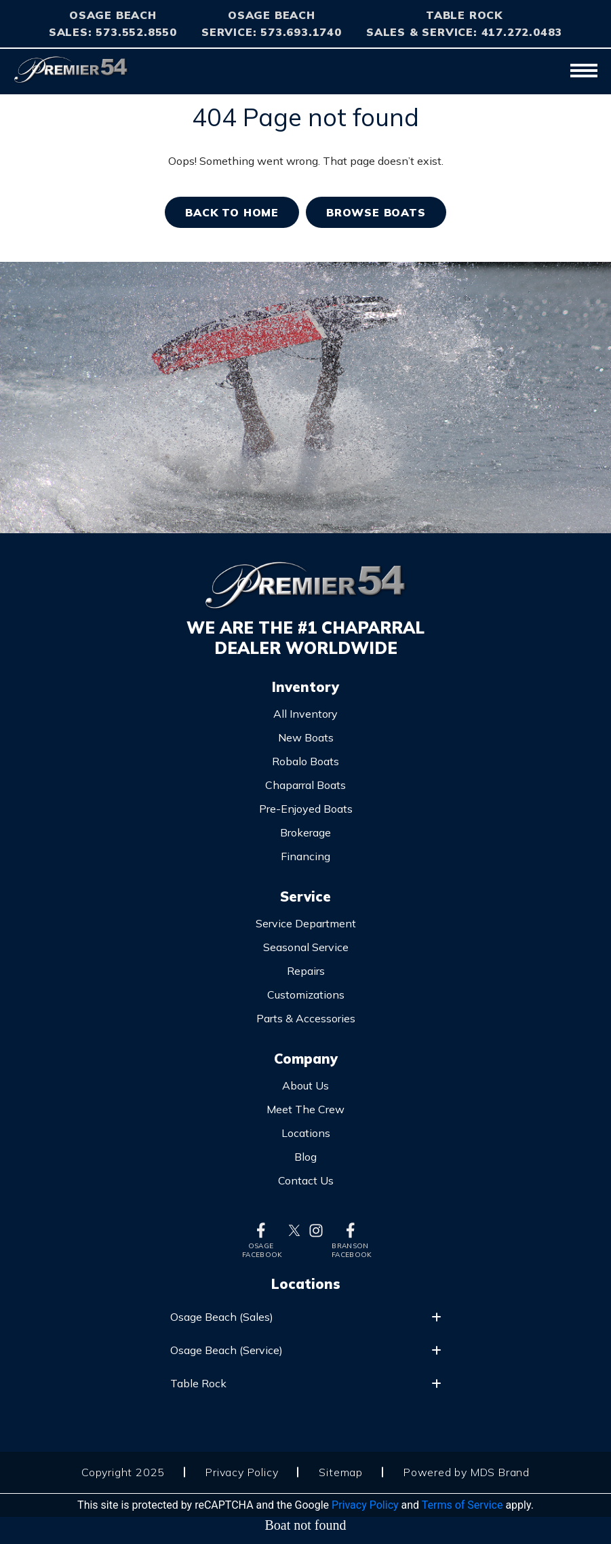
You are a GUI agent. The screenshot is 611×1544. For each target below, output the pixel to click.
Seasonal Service (306, 947)
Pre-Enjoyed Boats (306, 808)
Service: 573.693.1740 (271, 32)
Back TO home (232, 212)
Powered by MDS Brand (466, 1472)
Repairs (306, 971)
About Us (305, 1085)
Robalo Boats (305, 761)
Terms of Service (462, 1505)
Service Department (306, 923)
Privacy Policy (241, 1472)
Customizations (305, 994)
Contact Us (306, 1180)
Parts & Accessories (305, 1018)
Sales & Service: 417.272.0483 (464, 32)
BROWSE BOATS (376, 212)
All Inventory (305, 713)
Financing (305, 856)
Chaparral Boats (305, 785)
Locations (305, 1133)
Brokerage (305, 832)
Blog (305, 1156)
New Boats (306, 737)
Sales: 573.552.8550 (113, 32)
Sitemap (341, 1472)
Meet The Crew (305, 1109)
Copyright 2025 (123, 1472)
